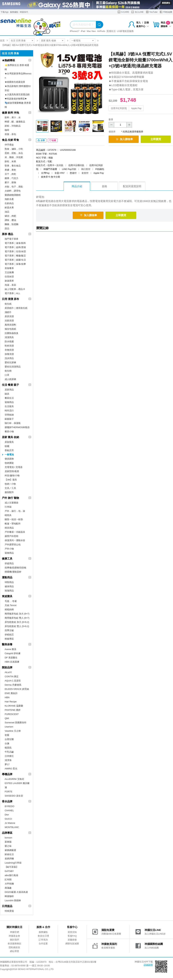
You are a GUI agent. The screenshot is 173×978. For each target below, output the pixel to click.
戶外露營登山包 (13, 544)
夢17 (7, 764)
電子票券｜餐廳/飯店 (15, 255)
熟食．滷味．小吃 (14, 149)
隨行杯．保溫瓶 (13, 423)
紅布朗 (8, 879)
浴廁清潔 (9, 320)
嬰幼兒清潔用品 (13, 366)
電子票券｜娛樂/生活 (15, 260)
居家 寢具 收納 (48, 40)
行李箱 (8, 507)
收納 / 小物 (10, 484)
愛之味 (8, 846)
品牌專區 (7, 832)
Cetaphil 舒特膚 (12, 653)
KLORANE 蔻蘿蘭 (14, 705)
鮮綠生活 (9, 854)
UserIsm (9, 726)
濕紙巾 (8, 312)
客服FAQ (72, 936)
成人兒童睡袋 (11, 502)
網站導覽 (14, 951)
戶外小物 (9, 548)
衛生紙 (8, 304)
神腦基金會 (14, 936)
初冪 (7, 735)
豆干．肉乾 (10, 174)
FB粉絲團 (166, 12)
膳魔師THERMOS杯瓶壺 (17, 427)
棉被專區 (9, 638)
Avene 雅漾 (10, 649)
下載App (4, 12)
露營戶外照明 (11, 536)
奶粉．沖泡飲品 (13, 126)
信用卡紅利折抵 (119, 108)
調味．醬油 (10, 220)
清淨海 (8, 760)
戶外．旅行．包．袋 (15, 511)
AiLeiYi (8, 672)
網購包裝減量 (72, 943)
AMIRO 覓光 (11, 768)
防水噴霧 (9, 341)
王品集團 (9, 272)
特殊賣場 (9, 911)
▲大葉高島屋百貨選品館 (17, 94)
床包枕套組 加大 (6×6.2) (17, 622)
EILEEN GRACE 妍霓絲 (17, 689)
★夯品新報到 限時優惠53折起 (18, 88)
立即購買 (156, 139)
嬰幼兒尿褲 (10, 362)
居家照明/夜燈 (12, 471)
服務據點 (14, 12)
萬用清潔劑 (10, 324)
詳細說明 (148, 965)
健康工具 (7, 558)
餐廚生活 (9, 398)
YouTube (151, 12)
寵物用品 (9, 402)
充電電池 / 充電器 (13, 467)
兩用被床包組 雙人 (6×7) (17, 618)
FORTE (8, 791)
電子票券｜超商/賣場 (15, 247)
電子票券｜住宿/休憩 (15, 251)
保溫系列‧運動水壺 (15, 540)
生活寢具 (9, 406)
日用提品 (7, 906)
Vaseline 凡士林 (13, 731)
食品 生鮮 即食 (10, 139)
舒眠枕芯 (9, 634)
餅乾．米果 (10, 161)
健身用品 (9, 586)
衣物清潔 (9, 350)
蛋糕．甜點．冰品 (14, 153)
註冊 (146, 22)
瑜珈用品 (9, 590)
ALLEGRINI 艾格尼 (14, 779)
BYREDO (9, 806)
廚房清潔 (9, 316)
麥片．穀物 (10, 182)
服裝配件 (9, 492)
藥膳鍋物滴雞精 (13, 195)
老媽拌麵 (9, 858)
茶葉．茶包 (10, 134)
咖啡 (7, 130)
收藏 (52, 140)
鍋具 (7, 394)
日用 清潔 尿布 (10, 298)
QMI (7, 718)
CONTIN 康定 (11, 676)
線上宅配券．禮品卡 (15, 289)
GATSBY (9, 871)
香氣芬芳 (9, 450)
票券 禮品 (7, 234)
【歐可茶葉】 (11, 867)
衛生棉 (8, 370)
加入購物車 (124, 139)
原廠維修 (72, 939)
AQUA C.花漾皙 (13, 680)
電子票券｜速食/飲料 (15, 243)
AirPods (101, 31)
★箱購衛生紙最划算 (15, 82)
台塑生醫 (9, 739)
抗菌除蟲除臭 (11, 333)
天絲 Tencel (10, 605)
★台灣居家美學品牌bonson (18, 75)
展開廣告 (166, 3)
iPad (83, 31)
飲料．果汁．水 (13, 117)
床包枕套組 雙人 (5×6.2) (17, 626)
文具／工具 (10, 488)
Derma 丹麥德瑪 (13, 685)
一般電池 (75, 40)
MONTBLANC (12, 827)
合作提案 (43, 943)
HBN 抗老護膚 (12, 661)
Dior (7, 814)
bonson (8, 837)
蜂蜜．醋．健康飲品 (15, 121)
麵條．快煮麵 (11, 224)
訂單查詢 (43, 939)
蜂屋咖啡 (9, 896)
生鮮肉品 (9, 203)
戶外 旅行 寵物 (10, 497)
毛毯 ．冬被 (11, 601)
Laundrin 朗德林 (13, 900)
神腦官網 (14, 932)
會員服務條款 (14, 943)
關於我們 (14, 939)
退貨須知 (72, 932)
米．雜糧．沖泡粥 (14, 157)
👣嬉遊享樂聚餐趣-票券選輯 (18, 105)
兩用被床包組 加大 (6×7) (17, 613)
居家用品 (9, 389)
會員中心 (142, 26)
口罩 (7, 375)
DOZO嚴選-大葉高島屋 (16, 892)
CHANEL (9, 810)
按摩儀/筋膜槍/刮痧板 (15, 567)
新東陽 (8, 842)
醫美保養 (7, 644)
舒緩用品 (9, 563)
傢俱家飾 (9, 458)
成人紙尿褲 (10, 379)
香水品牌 (7, 801)
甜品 (7, 228)
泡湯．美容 (10, 285)
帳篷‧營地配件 (13, 523)
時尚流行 (9, 410)
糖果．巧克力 (11, 178)
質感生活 (111, 31)
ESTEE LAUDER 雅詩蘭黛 (17, 785)
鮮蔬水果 (9, 207)
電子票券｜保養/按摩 (15, 264)
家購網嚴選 (10, 850)
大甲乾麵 (9, 883)
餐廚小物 (9, 431)
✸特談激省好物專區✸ (16, 98)
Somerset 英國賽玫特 (15, 722)
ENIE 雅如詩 (11, 693)
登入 (138, 22)
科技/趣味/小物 (12, 475)
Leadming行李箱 (13, 862)
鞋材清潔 (9, 345)
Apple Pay (136, 108)
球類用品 (9, 582)
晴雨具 (8, 515)
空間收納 (9, 414)
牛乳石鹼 (9, 752)
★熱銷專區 (8, 60)
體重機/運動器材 (13, 571)
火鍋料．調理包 (13, 190)
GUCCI (8, 819)
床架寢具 (9, 442)
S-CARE (123, 12)
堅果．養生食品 (13, 165)
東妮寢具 (7, 596)
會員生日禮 (43, 936)
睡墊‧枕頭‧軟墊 (14, 519)
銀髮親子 (9, 419)
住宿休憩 (9, 276)
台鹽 (7, 743)
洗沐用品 (9, 358)
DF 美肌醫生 (11, 657)
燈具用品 (9, 528)
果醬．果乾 (10, 170)
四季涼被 (9, 630)
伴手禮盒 (9, 144)
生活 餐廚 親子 (10, 384)
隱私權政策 (14, 947)
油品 (7, 211)
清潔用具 (9, 337)
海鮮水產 (9, 199)
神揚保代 (24, 12)
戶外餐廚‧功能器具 (15, 532)
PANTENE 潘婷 (12, 710)
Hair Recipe (11, 701)
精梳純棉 (9, 609)
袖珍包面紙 (10, 329)
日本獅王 (9, 756)
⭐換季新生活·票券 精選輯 (17, 67)
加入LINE (137, 12)
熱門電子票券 (11, 239)
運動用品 (7, 577)
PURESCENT (12, 714)
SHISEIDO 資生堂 (14, 795)
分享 (41, 140)
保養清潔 (9, 354)
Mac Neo (91, 31)
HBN (7, 697)
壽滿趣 (8, 888)
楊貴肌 (8, 747)
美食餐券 (9, 268)
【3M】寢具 (11, 479)
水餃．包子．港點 (14, 186)
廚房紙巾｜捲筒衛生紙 (16, 308)
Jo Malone (10, 823)
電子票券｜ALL (12, 293)
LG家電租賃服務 (125, 31)
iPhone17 (74, 31)
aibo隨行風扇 (11, 875)
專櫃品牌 (7, 774)
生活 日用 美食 (18, 40)
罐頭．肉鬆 (10, 216)
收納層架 (9, 463)
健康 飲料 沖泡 (10, 112)
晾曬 (7, 446)
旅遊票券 (9, 280)
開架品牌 (7, 667)
